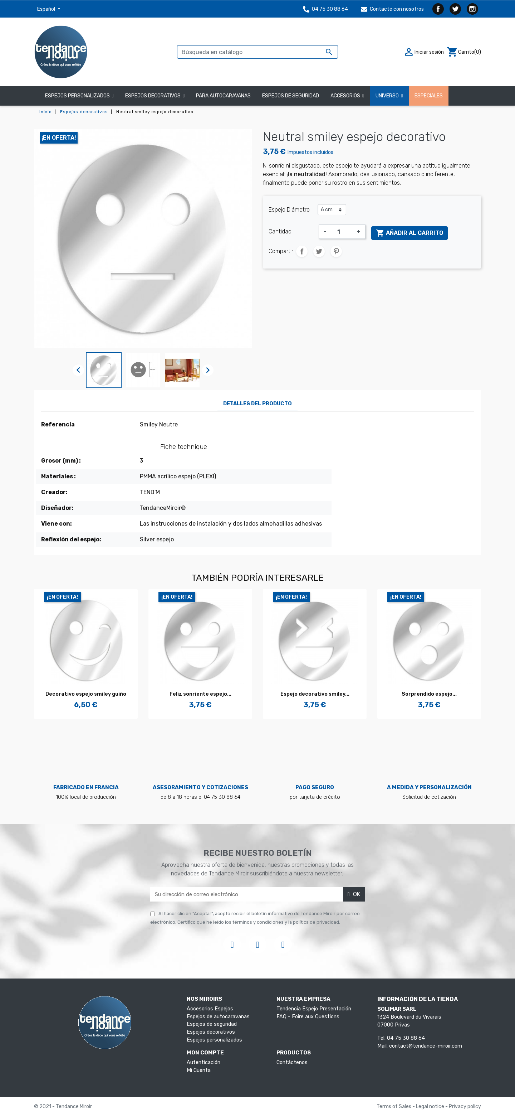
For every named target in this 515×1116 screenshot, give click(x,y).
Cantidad (280, 231)
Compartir (302, 251)
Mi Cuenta (199, 1070)
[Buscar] (257, 52)
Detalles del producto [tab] (257, 404)
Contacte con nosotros (392, 9)
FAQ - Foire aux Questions (307, 1017)
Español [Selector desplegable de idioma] (46, 9)
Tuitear (319, 251)
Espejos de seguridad (212, 1024)
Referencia (58, 424)
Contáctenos (292, 1062)
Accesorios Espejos (210, 1009)
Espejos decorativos (211, 1032)
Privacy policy (465, 1106)
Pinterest (336, 251)
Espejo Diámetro (289, 209)
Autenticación (203, 1062)
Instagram (472, 9)
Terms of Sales (394, 1106)
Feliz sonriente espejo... (200, 694)
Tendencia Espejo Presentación (313, 1009)
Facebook (438, 9)
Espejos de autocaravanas (218, 1017)
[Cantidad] (341, 231)
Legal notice (430, 1106)
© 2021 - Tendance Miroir (63, 1106)
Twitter (455, 9)
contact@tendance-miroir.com (425, 1046)
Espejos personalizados (214, 1040)
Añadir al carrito (409, 233)
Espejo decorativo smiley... (314, 694)
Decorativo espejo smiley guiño (85, 694)
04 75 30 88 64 (325, 9)
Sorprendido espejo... (429, 694)
